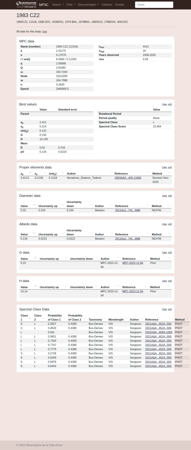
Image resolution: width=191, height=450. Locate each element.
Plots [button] (70, 4)
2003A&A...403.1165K (128, 177)
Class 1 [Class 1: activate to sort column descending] (24, 317)
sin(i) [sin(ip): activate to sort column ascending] (53, 174)
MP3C (44, 5)
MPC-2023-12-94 (132, 263)
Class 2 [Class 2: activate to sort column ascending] (38, 317)
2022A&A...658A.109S (158, 332)
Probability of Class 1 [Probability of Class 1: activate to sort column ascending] (55, 317)
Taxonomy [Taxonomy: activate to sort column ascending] (95, 319)
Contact (119, 4)
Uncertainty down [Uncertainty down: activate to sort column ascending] (74, 204)
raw (165, 104)
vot (44, 31)
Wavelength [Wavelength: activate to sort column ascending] (116, 319)
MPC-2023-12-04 (132, 291)
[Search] (154, 5)
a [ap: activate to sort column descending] (22, 174)
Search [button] (57, 4)
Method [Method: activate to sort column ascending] (157, 173)
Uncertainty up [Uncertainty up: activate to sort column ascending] (48, 206)
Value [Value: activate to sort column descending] (24, 206)
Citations (107, 4)
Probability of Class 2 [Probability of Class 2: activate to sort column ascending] (75, 317)
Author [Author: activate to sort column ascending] (71, 173)
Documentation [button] (87, 4)
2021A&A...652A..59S (158, 323)
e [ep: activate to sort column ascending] (36, 174)
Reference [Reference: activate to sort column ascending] (121, 173)
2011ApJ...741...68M (127, 210)
